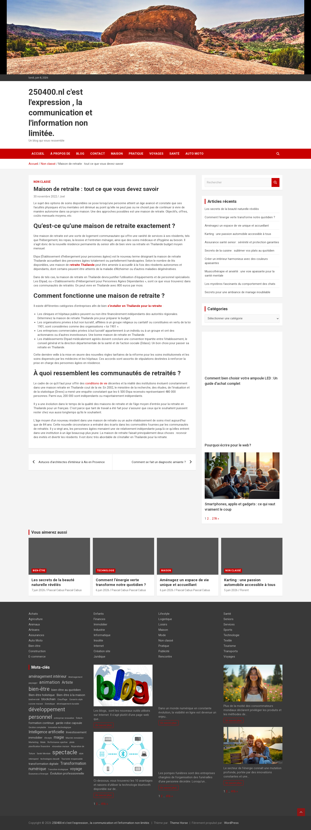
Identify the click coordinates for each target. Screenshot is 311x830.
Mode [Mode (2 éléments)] (43, 742)
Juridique (99, 656)
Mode (162, 635)
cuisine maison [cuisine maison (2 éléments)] (36, 704)
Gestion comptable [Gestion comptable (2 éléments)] (37, 727)
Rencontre (165, 656)
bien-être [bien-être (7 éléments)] (39, 689)
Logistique (165, 619)
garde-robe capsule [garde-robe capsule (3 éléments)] (69, 723)
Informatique (102, 635)
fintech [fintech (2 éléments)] (79, 718)
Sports (228, 630)
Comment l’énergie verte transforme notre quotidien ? (240, 217)
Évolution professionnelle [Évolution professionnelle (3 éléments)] (67, 773)
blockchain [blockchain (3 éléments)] (48, 699)
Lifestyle (164, 614)
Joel (62, 196)
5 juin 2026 (231, 590)
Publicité (163, 651)
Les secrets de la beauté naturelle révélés (232, 209)
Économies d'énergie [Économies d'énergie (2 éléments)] (38, 774)
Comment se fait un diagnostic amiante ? (159, 462)
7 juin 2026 (38, 590)
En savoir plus (104, 725)
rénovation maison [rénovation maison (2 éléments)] (60, 746)
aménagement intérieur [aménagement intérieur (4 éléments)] (48, 676)
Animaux (34, 624)
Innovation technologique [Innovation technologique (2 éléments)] (59, 727)
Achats (33, 614)
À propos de (60, 153)
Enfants (99, 614)
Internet (99, 646)
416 (103, 804)
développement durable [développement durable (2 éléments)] (68, 704)
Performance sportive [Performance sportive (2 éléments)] (57, 742)
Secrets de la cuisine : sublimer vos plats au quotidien (239, 250)
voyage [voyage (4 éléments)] (76, 769)
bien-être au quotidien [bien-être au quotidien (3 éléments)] (66, 690)
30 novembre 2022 (45, 196)
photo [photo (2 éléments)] (71, 742)
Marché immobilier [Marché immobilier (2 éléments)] (75, 738)
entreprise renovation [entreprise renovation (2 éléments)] (64, 718)
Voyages (156, 153)
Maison (117, 153)
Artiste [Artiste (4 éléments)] (67, 682)
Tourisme (230, 646)
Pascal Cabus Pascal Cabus (64, 590)
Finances (99, 619)
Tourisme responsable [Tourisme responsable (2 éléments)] (72, 759)
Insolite (98, 640)
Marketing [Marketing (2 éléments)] (33, 742)
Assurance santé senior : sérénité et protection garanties (242, 242)
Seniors (228, 619)
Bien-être (39, 570)
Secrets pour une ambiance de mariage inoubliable (237, 292)
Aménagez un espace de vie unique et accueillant (237, 225)
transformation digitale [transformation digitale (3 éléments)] (44, 764)
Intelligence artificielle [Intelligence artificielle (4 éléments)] (46, 732)
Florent (244, 590)
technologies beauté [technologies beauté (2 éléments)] (50, 759)
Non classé (42, 181)
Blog (80, 153)
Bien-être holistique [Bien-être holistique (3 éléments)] (42, 695)
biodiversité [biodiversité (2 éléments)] (34, 699)
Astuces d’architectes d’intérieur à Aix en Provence (71, 462)
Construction (37, 651)
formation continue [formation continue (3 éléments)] (41, 723)
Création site (102, 651)
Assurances (36, 635)
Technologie (105, 570)
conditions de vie (96, 383)
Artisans (34, 630)
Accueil (38, 153)
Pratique (136, 153)
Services (229, 624)
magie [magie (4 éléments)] (59, 737)
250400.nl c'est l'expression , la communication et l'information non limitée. (60, 112)
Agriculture (36, 619)
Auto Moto (194, 153)
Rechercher (275, 182)
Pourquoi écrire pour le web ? (228, 445)
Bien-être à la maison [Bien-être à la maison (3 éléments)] (71, 695)
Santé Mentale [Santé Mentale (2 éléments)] (44, 753)
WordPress (231, 823)
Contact (97, 153)
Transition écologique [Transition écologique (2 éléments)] (58, 769)
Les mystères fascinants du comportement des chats (240, 284)
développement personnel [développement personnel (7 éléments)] (47, 713)
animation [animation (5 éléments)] (49, 682)
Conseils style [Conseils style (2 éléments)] (76, 699)
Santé (174, 153)
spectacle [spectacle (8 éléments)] (64, 752)
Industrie (99, 630)
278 (214, 518)
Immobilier (100, 624)
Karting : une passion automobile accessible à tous (238, 234)
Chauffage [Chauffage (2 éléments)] (62, 699)
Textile (228, 640)
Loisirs (162, 624)
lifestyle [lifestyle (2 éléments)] (48, 738)
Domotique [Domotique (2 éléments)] (50, 704)
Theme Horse (179, 823)
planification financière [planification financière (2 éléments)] (39, 746)
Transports (231, 651)
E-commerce (37, 656)
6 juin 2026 (102, 590)
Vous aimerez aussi (49, 532)
